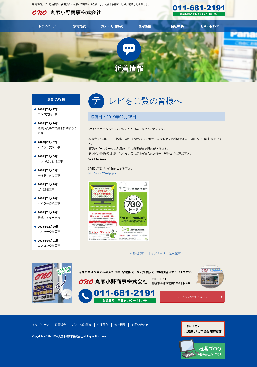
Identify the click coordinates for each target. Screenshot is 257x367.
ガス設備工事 (48, 187)
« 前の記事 (137, 253)
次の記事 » (176, 253)
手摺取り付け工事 (49, 173)
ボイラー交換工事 (49, 145)
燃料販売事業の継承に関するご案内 (57, 128)
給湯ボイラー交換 (49, 215)
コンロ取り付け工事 (50, 159)
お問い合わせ (140, 324)
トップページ (156, 253)
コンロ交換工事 (48, 112)
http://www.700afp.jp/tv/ (102, 173)
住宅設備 (103, 324)
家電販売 (60, 324)
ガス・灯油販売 (82, 324)
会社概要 (120, 324)
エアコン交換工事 (49, 243)
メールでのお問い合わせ (192, 297)
